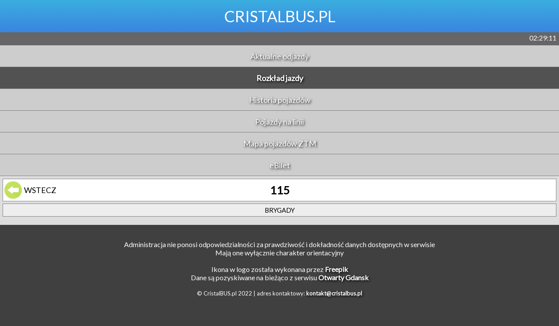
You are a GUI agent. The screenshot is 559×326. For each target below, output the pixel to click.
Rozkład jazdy (279, 78)
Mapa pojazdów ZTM (279, 143)
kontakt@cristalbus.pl (334, 293)
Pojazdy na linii (279, 121)
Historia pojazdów (280, 100)
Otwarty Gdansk (343, 277)
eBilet (279, 165)
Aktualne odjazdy (279, 56)
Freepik (336, 269)
